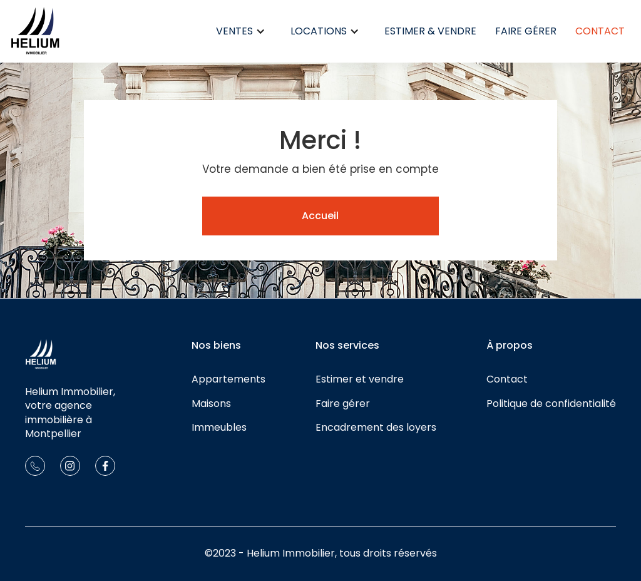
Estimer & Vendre (430, 31)
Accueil (320, 215)
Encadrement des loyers (375, 427)
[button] (240, 31)
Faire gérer (525, 31)
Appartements (228, 379)
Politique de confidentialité (551, 404)
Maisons (211, 404)
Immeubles (219, 427)
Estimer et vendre (359, 379)
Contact (600, 31)
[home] (35, 31)
